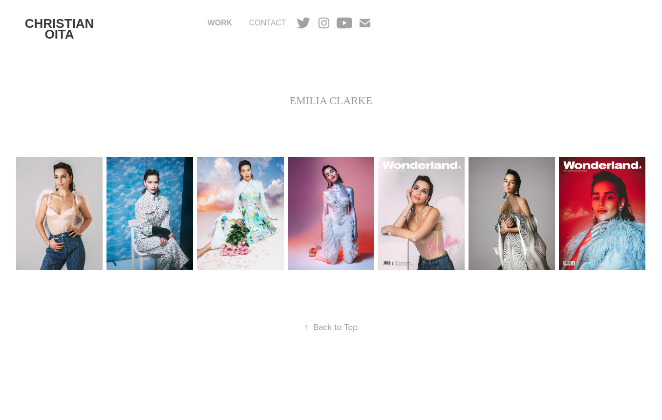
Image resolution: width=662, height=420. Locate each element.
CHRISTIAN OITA (61, 29)
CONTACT (267, 23)
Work (220, 23)
